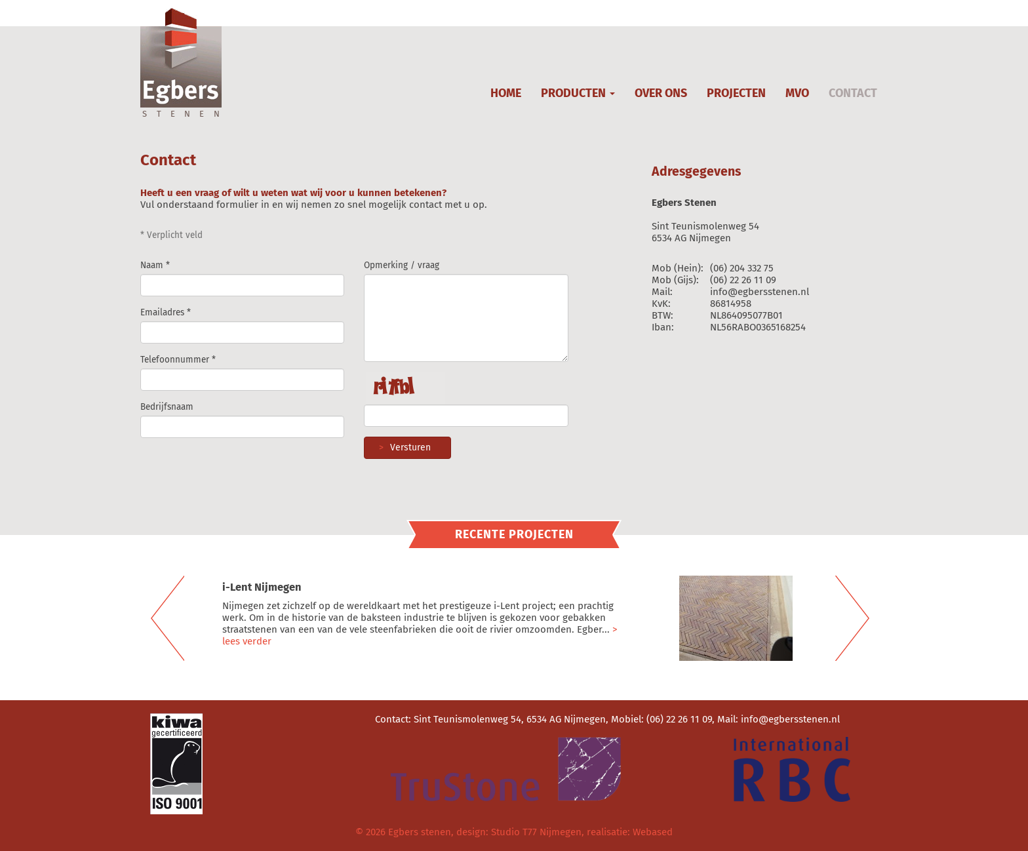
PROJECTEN (736, 93)
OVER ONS (661, 93)
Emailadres (162, 312)
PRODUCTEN (578, 93)
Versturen (401, 447)
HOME (505, 93)
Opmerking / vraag (401, 265)
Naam (151, 265)
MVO (797, 93)
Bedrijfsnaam (166, 406)
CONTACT (853, 93)
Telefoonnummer (174, 359)
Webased (653, 832)
